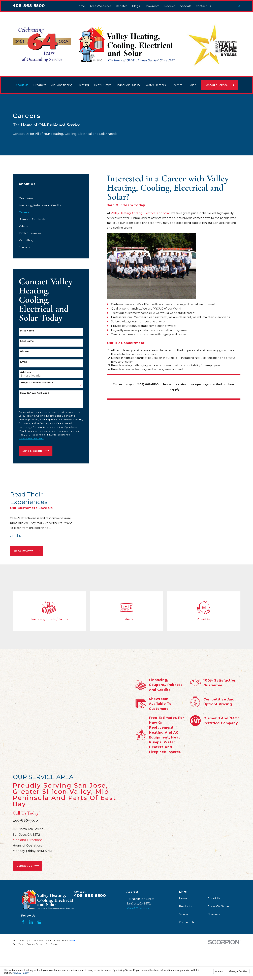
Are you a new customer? (36, 382)
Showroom (215, 933)
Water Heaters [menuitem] (156, 85)
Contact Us (186, 941)
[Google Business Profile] (39, 942)
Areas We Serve (218, 925)
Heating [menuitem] (83, 85)
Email (23, 361)
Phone (24, 351)
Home (183, 917)
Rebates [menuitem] (121, 6)
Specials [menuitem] (185, 6)
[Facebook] (23, 942)
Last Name (27, 341)
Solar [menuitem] (192, 85)
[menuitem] (51, 198)
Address (25, 372)
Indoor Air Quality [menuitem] (128, 85)
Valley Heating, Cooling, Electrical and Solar (140, 213)
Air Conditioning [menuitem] (62, 85)
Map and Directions (27, 859)
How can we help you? (34, 393)
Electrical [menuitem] (177, 85)
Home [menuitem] (81, 6)
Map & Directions (137, 928)
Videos (183, 933)
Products (185, 925)
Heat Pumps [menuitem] (102, 85)
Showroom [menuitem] (152, 6)
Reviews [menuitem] (169, 6)
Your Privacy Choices (60, 960)
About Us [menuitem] (21, 85)
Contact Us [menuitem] (203, 6)
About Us (214, 917)
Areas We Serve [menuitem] (100, 6)
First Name (27, 330)
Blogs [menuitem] (136, 6)
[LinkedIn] (31, 942)
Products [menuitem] (39, 85)
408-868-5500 (29, 5)
